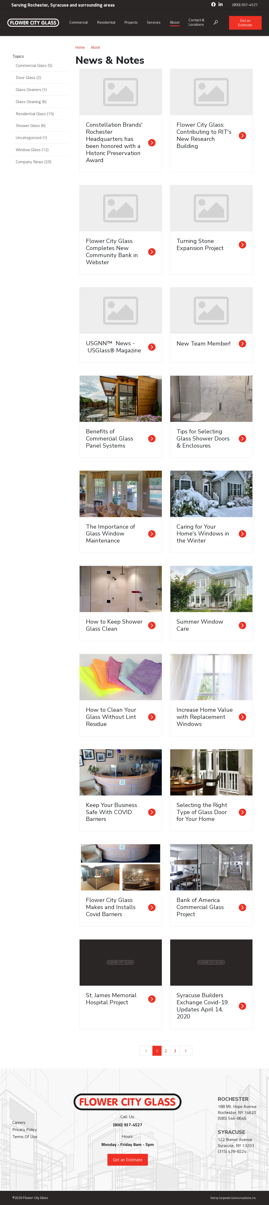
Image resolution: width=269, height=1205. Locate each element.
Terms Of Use (24, 1136)
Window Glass (32, 149)
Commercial (78, 22)
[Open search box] (216, 22)
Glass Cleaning (31, 101)
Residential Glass (35, 113)
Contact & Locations (196, 22)
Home (80, 47)
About (174, 22)
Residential (106, 22)
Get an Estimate (245, 23)
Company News (33, 161)
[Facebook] (214, 5)
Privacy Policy (24, 1129)
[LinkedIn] (221, 5)
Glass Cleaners (31, 89)
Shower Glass (30, 125)
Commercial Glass (34, 65)
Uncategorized (31, 137)
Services (154, 22)
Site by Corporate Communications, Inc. (233, 1198)
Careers (18, 1122)
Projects (131, 22)
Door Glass (28, 77)
